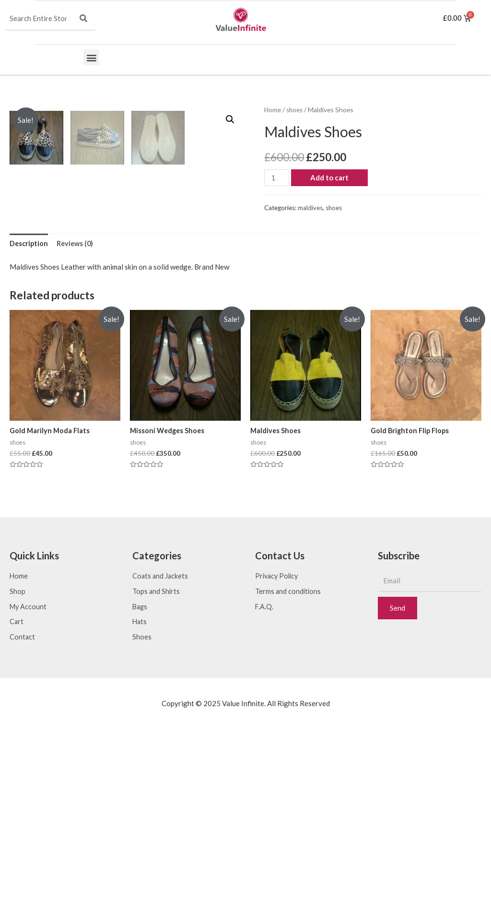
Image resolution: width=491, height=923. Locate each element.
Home (272, 110)
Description (29, 432)
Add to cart (331, 177)
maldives (310, 208)
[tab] (29, 433)
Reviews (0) (77, 432)
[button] (91, 57)
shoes (295, 110)
